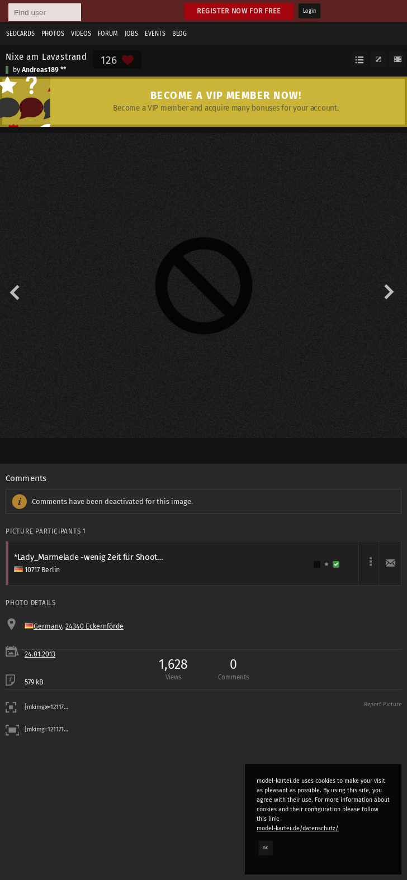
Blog (179, 33)
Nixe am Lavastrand (46, 56)
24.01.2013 (40, 654)
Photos (52, 33)
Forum (108, 33)
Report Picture (382, 704)
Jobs (131, 33)
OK (265, 847)
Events (155, 33)
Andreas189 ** (44, 70)
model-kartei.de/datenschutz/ (298, 828)
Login (309, 11)
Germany (48, 626)
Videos (81, 33)
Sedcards (20, 33)
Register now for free (239, 11)
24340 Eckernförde (94, 626)
